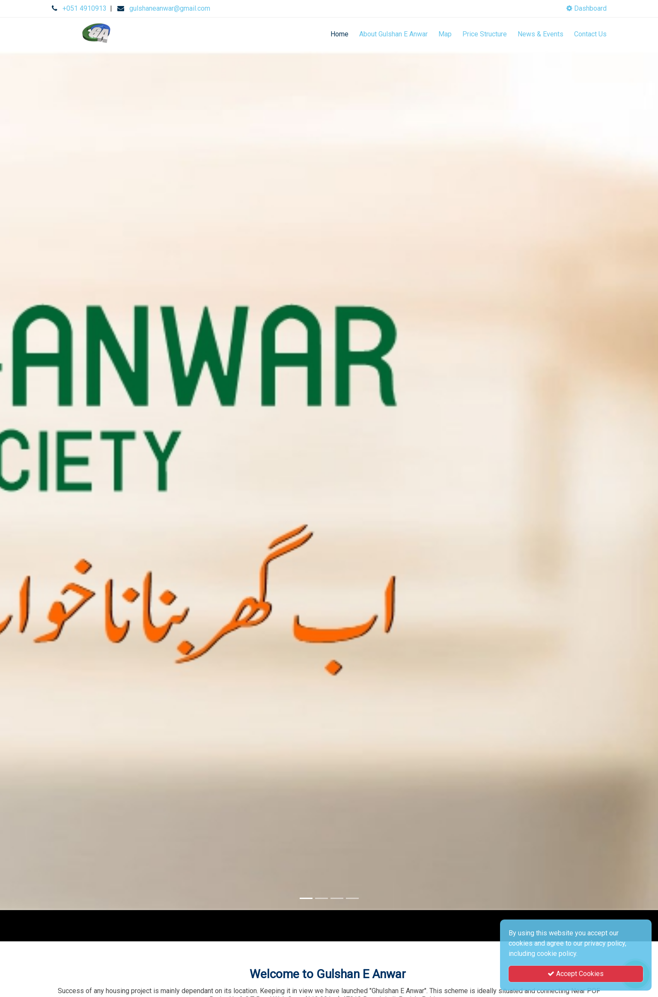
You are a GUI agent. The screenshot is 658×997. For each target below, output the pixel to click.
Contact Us (590, 34)
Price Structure (484, 34)
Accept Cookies (576, 974)
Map (445, 34)
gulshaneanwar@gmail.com (169, 8)
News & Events (540, 34)
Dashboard (586, 8)
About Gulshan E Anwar (393, 34)
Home (339, 34)
